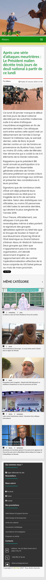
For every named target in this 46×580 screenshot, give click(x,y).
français (36, 34)
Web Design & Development (15, 518)
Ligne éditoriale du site (14, 472)
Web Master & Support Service (16, 513)
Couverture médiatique (13, 527)
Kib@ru (5, 39)
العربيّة (41, 34)
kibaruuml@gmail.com (20, 563)
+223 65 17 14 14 (18, 557)
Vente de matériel (11, 523)
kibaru (8, 81)
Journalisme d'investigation (15, 532)
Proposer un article (12, 536)
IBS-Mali (16, 568)
